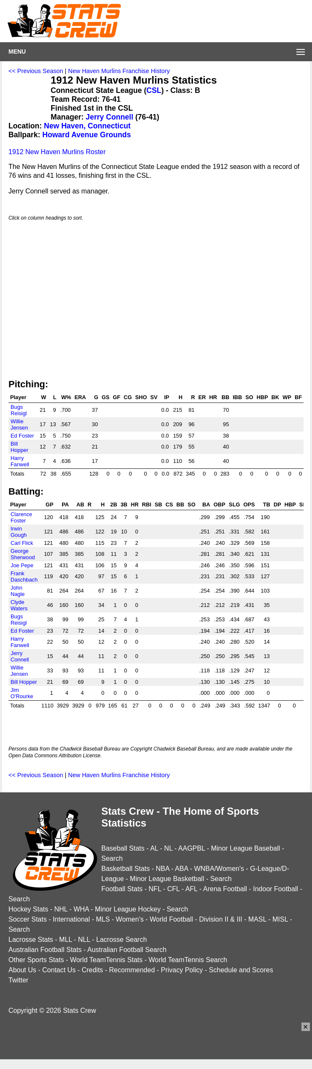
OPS (249, 504)
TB (266, 504)
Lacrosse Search (121, 939)
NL (168, 848)
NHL (60, 909)
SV (153, 397)
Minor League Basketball (167, 878)
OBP (219, 504)
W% (66, 397)
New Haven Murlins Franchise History (119, 71)
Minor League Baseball (245, 848)
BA (206, 504)
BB (225, 397)
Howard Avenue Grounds (86, 135)
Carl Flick (22, 543)
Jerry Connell (109, 117)
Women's (130, 919)
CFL (173, 888)
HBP (262, 397)
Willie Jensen (19, 424)
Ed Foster (22, 435)
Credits (92, 970)
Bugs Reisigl (19, 410)
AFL (191, 888)
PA (65, 504)
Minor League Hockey (128, 909)
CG (128, 397)
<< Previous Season (35, 71)
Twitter (18, 980)
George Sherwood (23, 554)
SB (158, 504)
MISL (280, 919)
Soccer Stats (27, 919)
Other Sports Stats (36, 959)
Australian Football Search (127, 949)
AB (80, 504)
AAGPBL (191, 848)
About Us (22, 970)
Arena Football (225, 888)
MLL (65, 939)
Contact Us (59, 970)
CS (169, 504)
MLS (103, 919)
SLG (234, 504)
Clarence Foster (21, 517)
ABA (181, 868)
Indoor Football (275, 888)
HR (213, 397)
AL (154, 848)
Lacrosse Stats (30, 939)
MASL (257, 919)
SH (303, 504)
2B (113, 504)
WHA (81, 909)
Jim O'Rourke (22, 693)
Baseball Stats (122, 848)
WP (286, 397)
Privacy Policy (182, 970)
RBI (146, 504)
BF (298, 397)
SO (249, 397)
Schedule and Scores (241, 970)
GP (50, 504)
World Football (171, 919)
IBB (237, 397)
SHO (141, 397)
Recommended (132, 970)
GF (116, 397)
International (71, 919)
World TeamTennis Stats (106, 959)
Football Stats (122, 888)
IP (166, 397)
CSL (154, 90)
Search (112, 858)
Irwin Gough (19, 531)
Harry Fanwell (20, 461)
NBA (162, 868)
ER (202, 397)
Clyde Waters (19, 605)
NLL (84, 939)
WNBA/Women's (219, 868)
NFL (155, 888)
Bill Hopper (19, 447)
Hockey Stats (28, 909)
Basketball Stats (125, 868)
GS (106, 397)
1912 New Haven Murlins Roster (57, 151)
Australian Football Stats (44, 949)
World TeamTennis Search (188, 959)
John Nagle (17, 591)
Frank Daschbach (24, 576)
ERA (80, 397)
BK (275, 397)
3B (123, 504)
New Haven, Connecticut (87, 126)
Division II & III (220, 919)
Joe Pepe (22, 565)
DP (277, 504)
